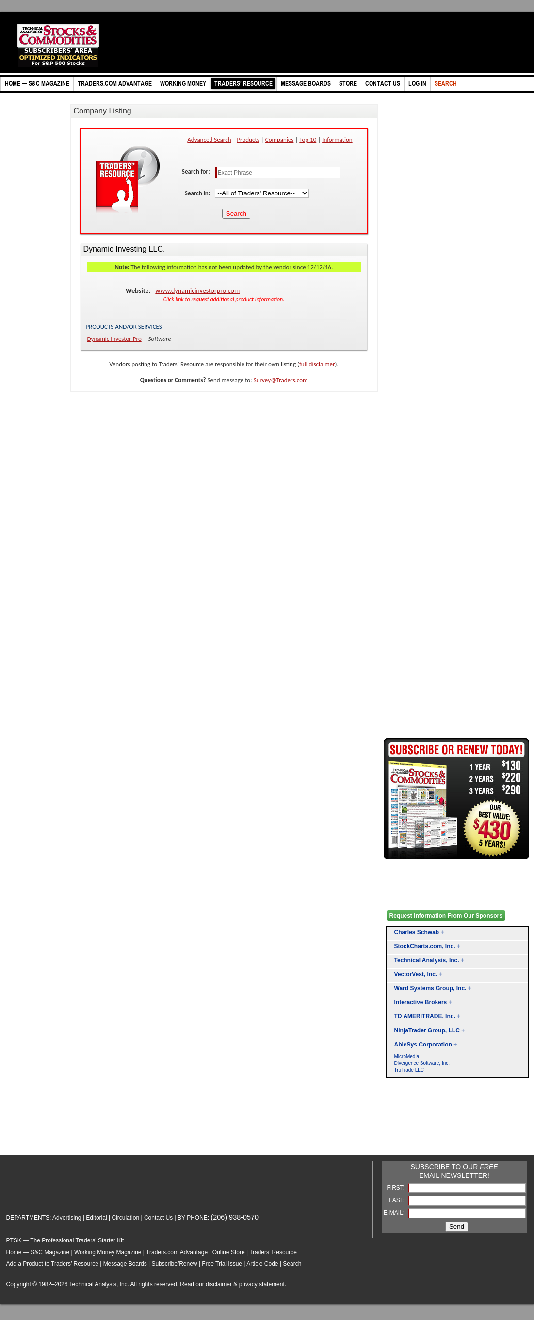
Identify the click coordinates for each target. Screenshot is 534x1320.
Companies (279, 139)
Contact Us (158, 1217)
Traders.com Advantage (177, 1252)
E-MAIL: (395, 1212)
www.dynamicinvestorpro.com (197, 291)
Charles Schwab (416, 932)
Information (337, 139)
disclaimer (219, 1284)
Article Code (262, 1263)
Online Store (228, 1252)
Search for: (196, 171)
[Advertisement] (422, 1128)
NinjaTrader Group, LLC (427, 1030)
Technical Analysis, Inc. (426, 960)
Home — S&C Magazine (38, 1252)
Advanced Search (209, 139)
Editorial (96, 1217)
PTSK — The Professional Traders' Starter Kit (65, 1240)
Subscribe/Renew (174, 1263)
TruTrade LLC (409, 1070)
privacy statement (262, 1284)
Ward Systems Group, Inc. (430, 988)
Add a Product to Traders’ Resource (52, 1263)
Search (292, 1263)
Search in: (198, 193)
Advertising (66, 1217)
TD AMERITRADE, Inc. (424, 1016)
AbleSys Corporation (423, 1044)
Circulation (125, 1217)
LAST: (397, 1200)
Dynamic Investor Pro (114, 338)
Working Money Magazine (108, 1252)
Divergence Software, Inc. (422, 1063)
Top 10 (307, 139)
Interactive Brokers (420, 1002)
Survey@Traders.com (281, 380)
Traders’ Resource (273, 1252)
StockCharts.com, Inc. (424, 946)
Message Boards (125, 1263)
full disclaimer (317, 364)
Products (248, 139)
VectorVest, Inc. (415, 974)
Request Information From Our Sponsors (445, 915)
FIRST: (396, 1187)
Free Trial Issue (222, 1263)
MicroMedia (407, 1056)
